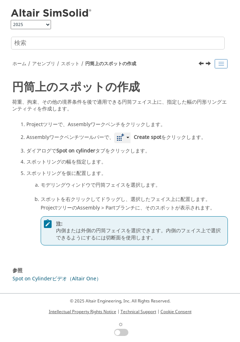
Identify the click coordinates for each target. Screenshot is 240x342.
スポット (70, 64)
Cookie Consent (176, 312)
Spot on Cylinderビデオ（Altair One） (56, 279)
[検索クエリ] (118, 43)
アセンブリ (43, 64)
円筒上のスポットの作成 (110, 64)
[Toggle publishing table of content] (221, 63)
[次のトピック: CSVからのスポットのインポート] (209, 64)
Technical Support (138, 312)
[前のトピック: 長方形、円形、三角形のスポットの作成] (202, 64)
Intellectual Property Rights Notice (82, 312)
